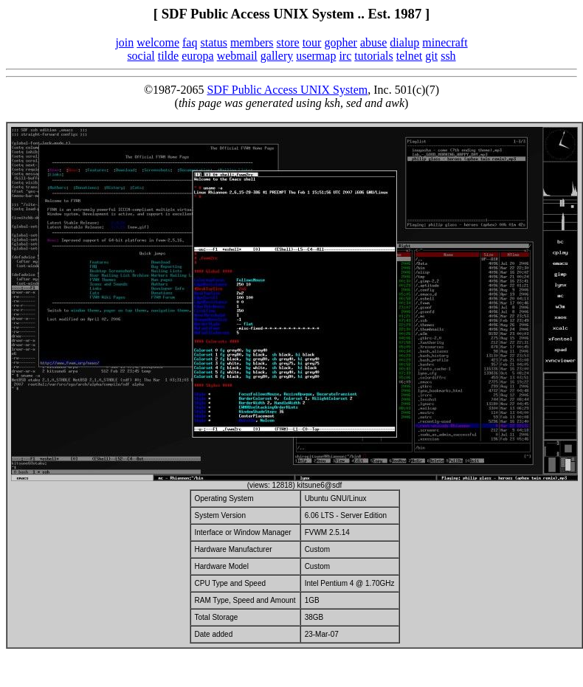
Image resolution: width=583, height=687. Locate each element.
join (124, 42)
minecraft (444, 42)
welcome (158, 42)
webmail (237, 55)
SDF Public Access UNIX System (287, 89)
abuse (373, 42)
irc (345, 55)
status (213, 42)
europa (198, 55)
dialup (404, 42)
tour (312, 42)
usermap (316, 55)
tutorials (373, 55)
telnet (409, 55)
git (431, 55)
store (288, 42)
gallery (277, 55)
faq (189, 42)
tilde (168, 55)
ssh (448, 55)
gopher (340, 42)
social (140, 55)
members (252, 42)
